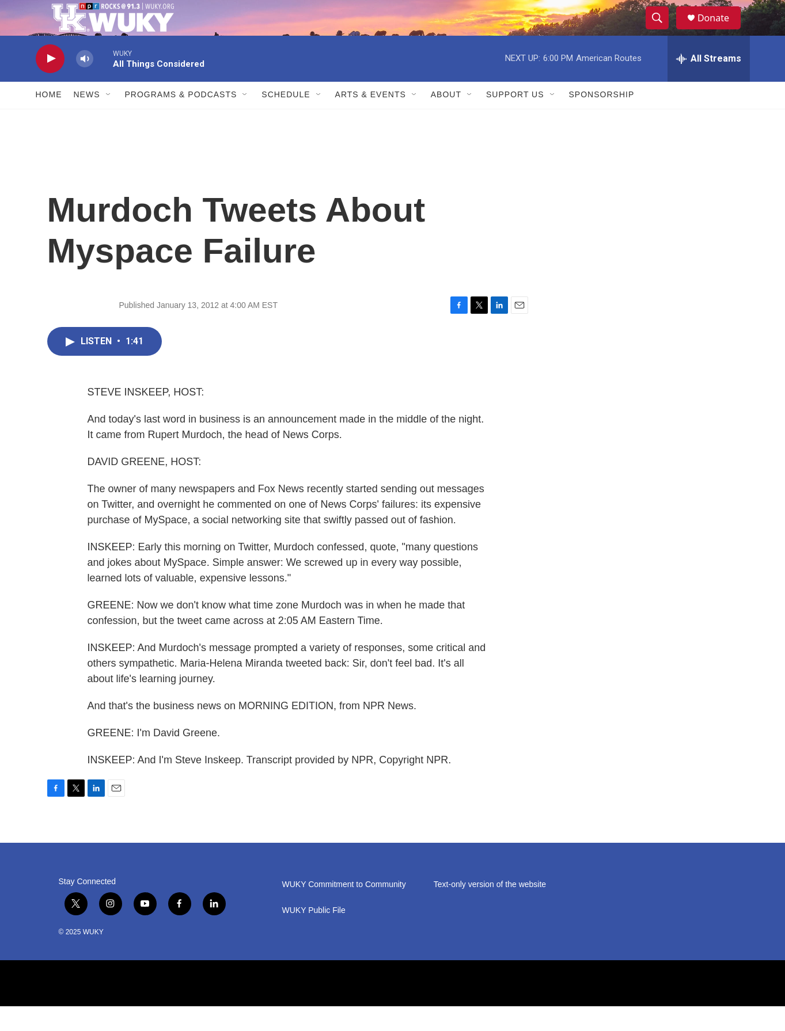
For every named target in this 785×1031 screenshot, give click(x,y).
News (87, 119)
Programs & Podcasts (181, 119)
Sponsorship (602, 119)
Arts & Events (370, 119)
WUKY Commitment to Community (344, 909)
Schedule (285, 119)
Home (49, 119)
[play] (50, 83)
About (446, 119)
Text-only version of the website (490, 909)
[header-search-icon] (662, 30)
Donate (720, 30)
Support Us (515, 119)
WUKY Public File (314, 935)
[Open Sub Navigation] (108, 119)
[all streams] (709, 83)
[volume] (84, 84)
